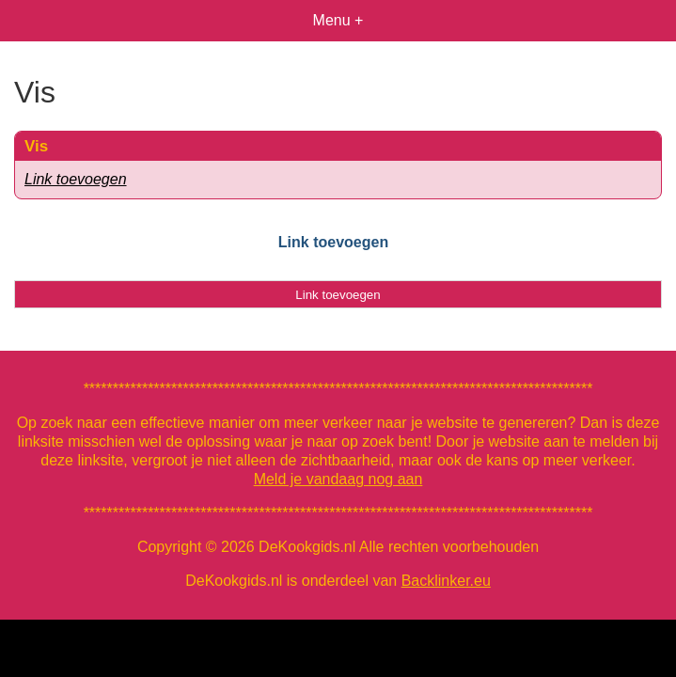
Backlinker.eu (446, 581)
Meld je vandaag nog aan (338, 479)
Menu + (338, 20)
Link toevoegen (75, 179)
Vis (36, 146)
